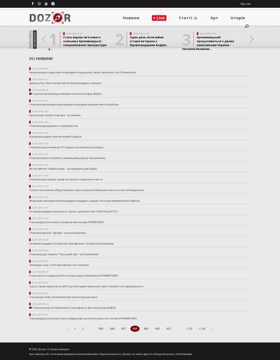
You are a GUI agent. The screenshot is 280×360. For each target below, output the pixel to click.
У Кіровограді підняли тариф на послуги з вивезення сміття (65, 179)
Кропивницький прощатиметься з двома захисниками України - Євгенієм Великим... (208, 43)
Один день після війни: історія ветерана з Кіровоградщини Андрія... (149, 41)
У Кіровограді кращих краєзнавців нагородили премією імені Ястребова (74, 104)
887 (123, 328)
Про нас (245, 4)
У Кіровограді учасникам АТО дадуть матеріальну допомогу (66, 147)
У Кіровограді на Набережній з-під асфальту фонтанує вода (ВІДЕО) (74, 307)
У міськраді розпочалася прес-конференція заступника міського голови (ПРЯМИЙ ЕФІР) (83, 318)
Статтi (188, 17)
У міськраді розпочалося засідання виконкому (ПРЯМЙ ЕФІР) (66, 222)
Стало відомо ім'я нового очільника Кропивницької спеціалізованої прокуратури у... (77, 43)
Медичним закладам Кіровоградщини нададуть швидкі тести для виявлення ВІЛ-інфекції (84, 200)
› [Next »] (212, 328)
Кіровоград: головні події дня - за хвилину (55, 115)
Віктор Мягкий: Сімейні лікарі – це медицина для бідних (63, 168)
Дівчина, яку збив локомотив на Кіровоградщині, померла (65, 83)
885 (101, 328)
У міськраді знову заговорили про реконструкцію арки (63, 297)
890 (157, 328)
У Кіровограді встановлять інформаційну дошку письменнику (67, 158)
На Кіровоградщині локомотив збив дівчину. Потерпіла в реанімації (71, 243)
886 (112, 328)
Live (159, 17)
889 (146, 328)
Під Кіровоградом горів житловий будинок (55, 136)
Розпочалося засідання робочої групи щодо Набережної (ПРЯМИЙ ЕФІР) (73, 275)
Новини (131, 17)
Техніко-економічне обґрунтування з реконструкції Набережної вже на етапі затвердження (86, 190)
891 (168, 328)
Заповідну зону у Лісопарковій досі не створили (59, 265)
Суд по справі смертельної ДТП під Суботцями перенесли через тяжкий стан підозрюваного (86, 286)
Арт (214, 17)
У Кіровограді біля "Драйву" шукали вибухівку (57, 233)
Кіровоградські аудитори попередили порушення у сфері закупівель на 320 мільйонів (82, 72)
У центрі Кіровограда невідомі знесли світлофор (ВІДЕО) (67, 93)
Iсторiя (237, 17)
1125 (189, 328)
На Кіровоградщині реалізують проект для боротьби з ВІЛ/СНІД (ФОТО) (73, 211)
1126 (202, 328)
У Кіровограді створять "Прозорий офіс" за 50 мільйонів (63, 254)
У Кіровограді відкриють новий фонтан (53, 126)
